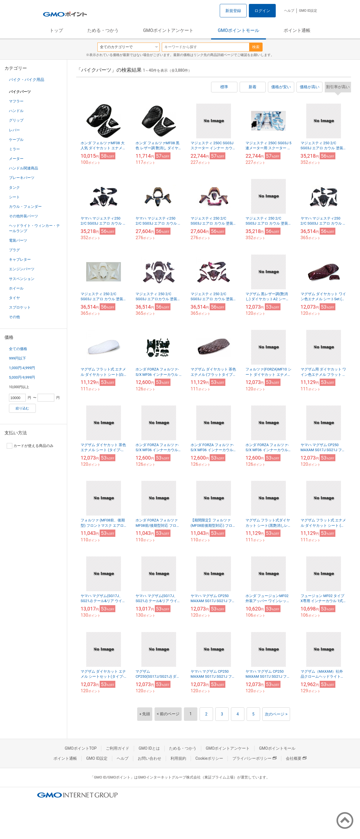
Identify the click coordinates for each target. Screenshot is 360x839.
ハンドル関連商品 (23, 168)
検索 (256, 47)
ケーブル (16, 139)
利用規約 (178, 758)
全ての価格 (18, 349)
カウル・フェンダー (25, 206)
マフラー (16, 101)
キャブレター (20, 259)
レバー (14, 130)
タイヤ (14, 298)
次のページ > (276, 714)
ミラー (14, 149)
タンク (14, 187)
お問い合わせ (149, 758)
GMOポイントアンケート (168, 30)
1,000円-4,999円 (22, 368)
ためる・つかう (103, 30)
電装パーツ (18, 240)
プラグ (14, 250)
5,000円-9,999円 (22, 377)
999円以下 (17, 358)
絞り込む (22, 408)
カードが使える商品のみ (30, 446)
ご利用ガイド (117, 748)
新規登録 (233, 10)
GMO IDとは (149, 748)
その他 (14, 317)
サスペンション (21, 279)
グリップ (16, 120)
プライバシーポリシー (254, 758)
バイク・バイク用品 (26, 79)
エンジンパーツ (21, 269)
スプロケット (20, 307)
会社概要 (296, 758)
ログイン (262, 10)
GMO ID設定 (308, 11)
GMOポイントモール (238, 30)
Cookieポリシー (209, 758)
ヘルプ (289, 11)
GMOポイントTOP (81, 748)
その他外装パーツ (23, 216)
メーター (16, 159)
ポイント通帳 (297, 30)
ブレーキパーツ (21, 178)
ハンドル (16, 111)
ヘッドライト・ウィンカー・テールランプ (34, 228)
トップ (56, 30)
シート (14, 197)
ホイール (16, 288)
